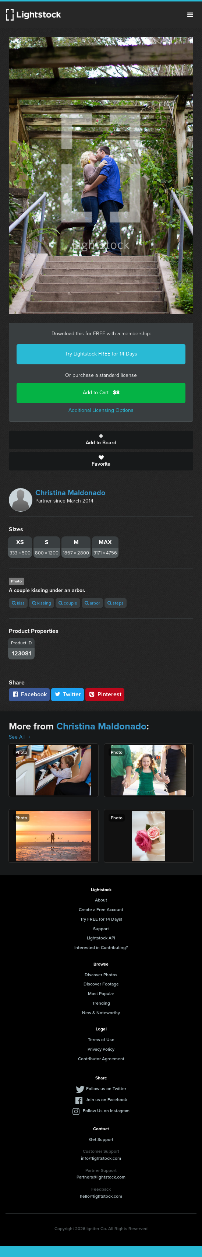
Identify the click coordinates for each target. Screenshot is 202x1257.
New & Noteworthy (101, 1012)
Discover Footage (101, 984)
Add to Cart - (101, 392)
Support (101, 928)
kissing (41, 603)
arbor (92, 603)
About (101, 900)
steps (115, 603)
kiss (18, 603)
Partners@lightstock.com (101, 1177)
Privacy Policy (101, 1049)
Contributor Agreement (101, 1058)
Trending (101, 1003)
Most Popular (101, 993)
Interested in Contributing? (101, 947)
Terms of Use (101, 1039)
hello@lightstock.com (101, 1196)
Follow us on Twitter (106, 1088)
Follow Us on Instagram (106, 1110)
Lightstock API (101, 938)
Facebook (29, 694)
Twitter (67, 694)
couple (68, 603)
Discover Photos (101, 974)
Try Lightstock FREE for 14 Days (101, 354)
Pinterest (104, 694)
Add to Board (101, 440)
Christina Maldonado (70, 492)
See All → (20, 737)
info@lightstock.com (101, 1158)
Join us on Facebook (106, 1099)
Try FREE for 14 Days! (101, 919)
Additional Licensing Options (101, 410)
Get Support (101, 1139)
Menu (190, 15)
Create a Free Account (101, 909)
